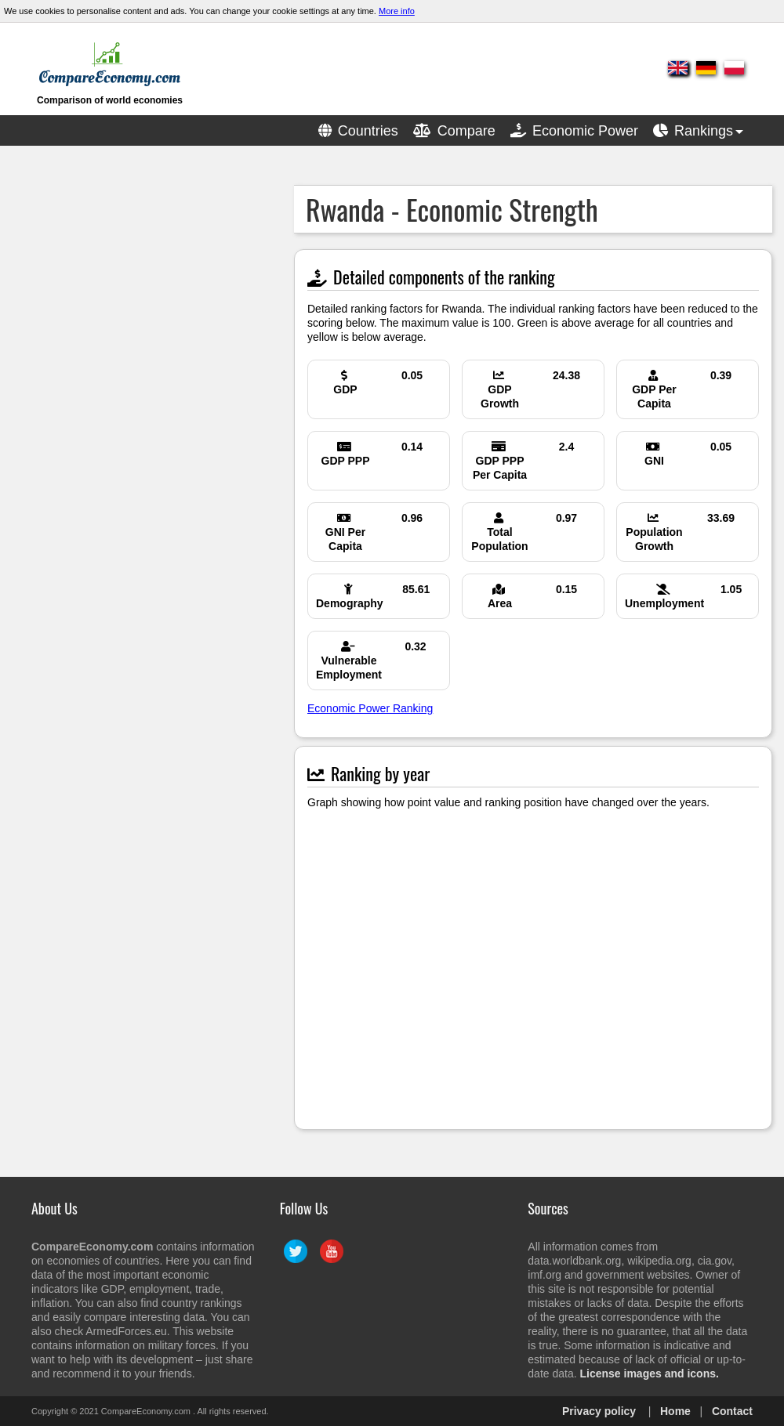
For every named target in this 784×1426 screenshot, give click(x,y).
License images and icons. (649, 1373)
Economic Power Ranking (370, 708)
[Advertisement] (129, 283)
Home (675, 1411)
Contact (732, 1411)
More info (397, 11)
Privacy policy (599, 1411)
